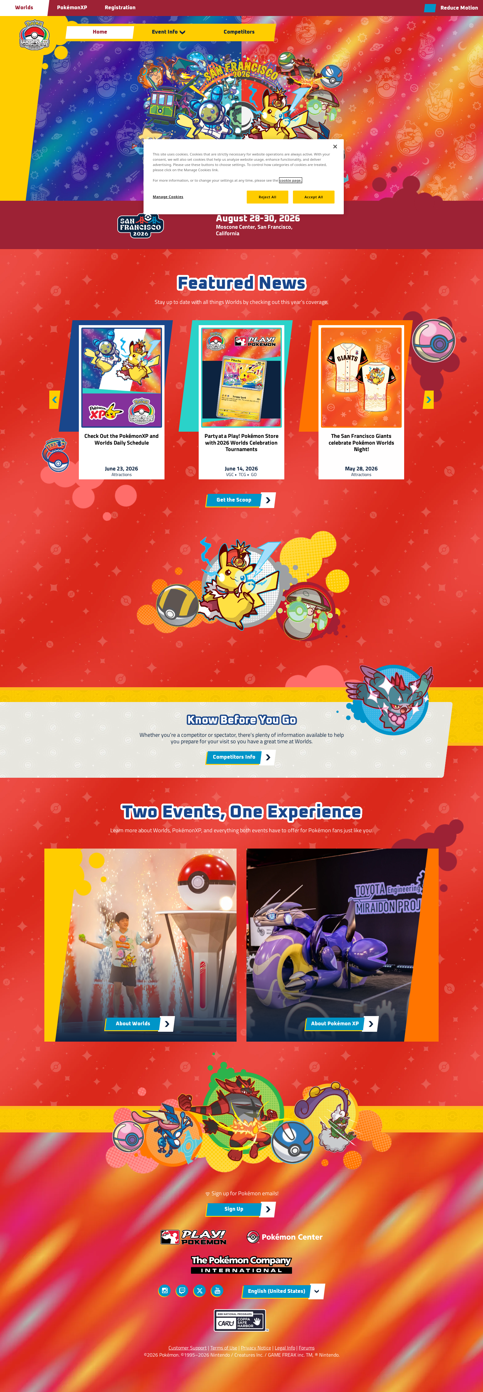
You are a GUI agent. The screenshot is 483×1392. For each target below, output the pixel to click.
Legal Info (285, 1347)
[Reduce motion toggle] (451, 8)
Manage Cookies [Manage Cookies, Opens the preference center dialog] (168, 196)
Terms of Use (223, 1347)
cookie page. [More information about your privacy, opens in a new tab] (291, 180)
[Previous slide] (54, 399)
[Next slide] (428, 399)
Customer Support (187, 1347)
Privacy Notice (256, 1347)
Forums (307, 1347)
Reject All (267, 197)
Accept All (313, 197)
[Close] (335, 146)
